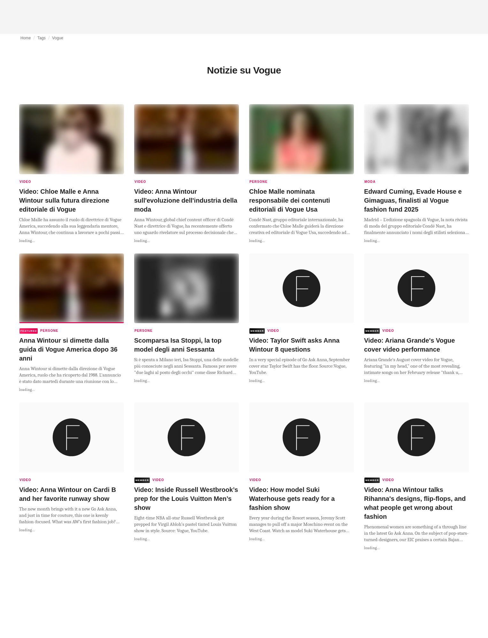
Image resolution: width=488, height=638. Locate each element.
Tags (41, 38)
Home (25, 38)
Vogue (57, 38)
